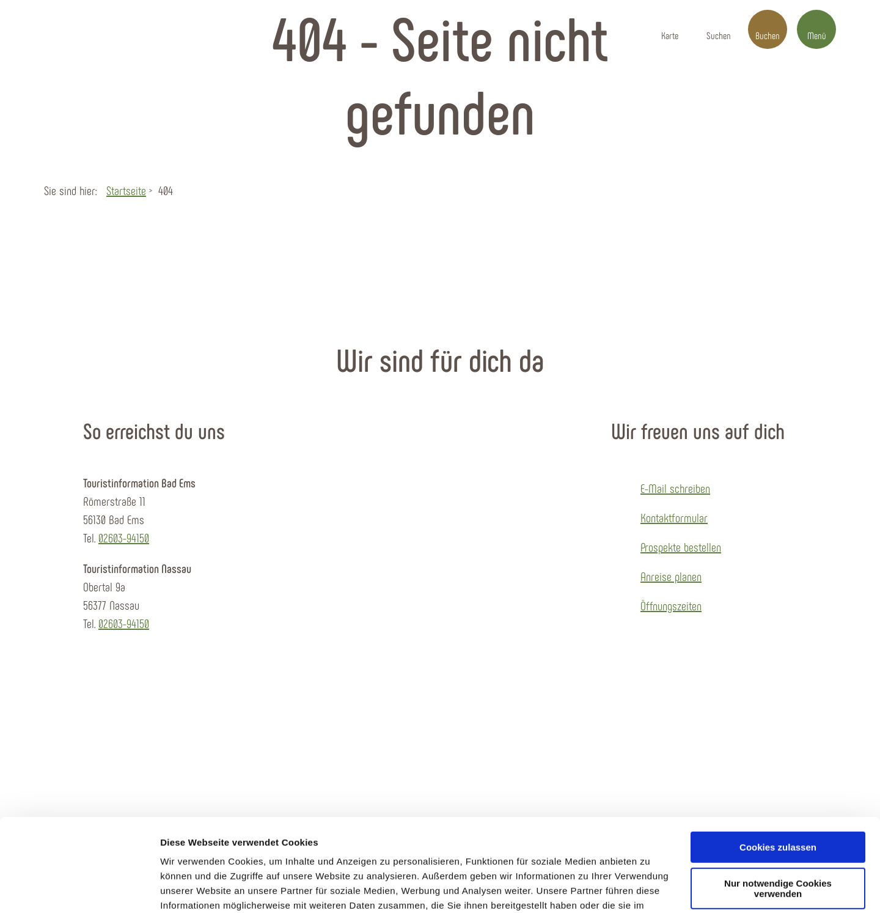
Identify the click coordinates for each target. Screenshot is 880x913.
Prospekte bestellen (680, 546)
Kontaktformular (674, 517)
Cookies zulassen (777, 768)
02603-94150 (123, 537)
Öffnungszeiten (671, 605)
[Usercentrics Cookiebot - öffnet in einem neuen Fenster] (79, 889)
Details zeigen (191, 889)
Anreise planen (671, 576)
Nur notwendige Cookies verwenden (778, 809)
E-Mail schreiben (675, 488)
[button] (669, 29)
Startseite (126, 190)
